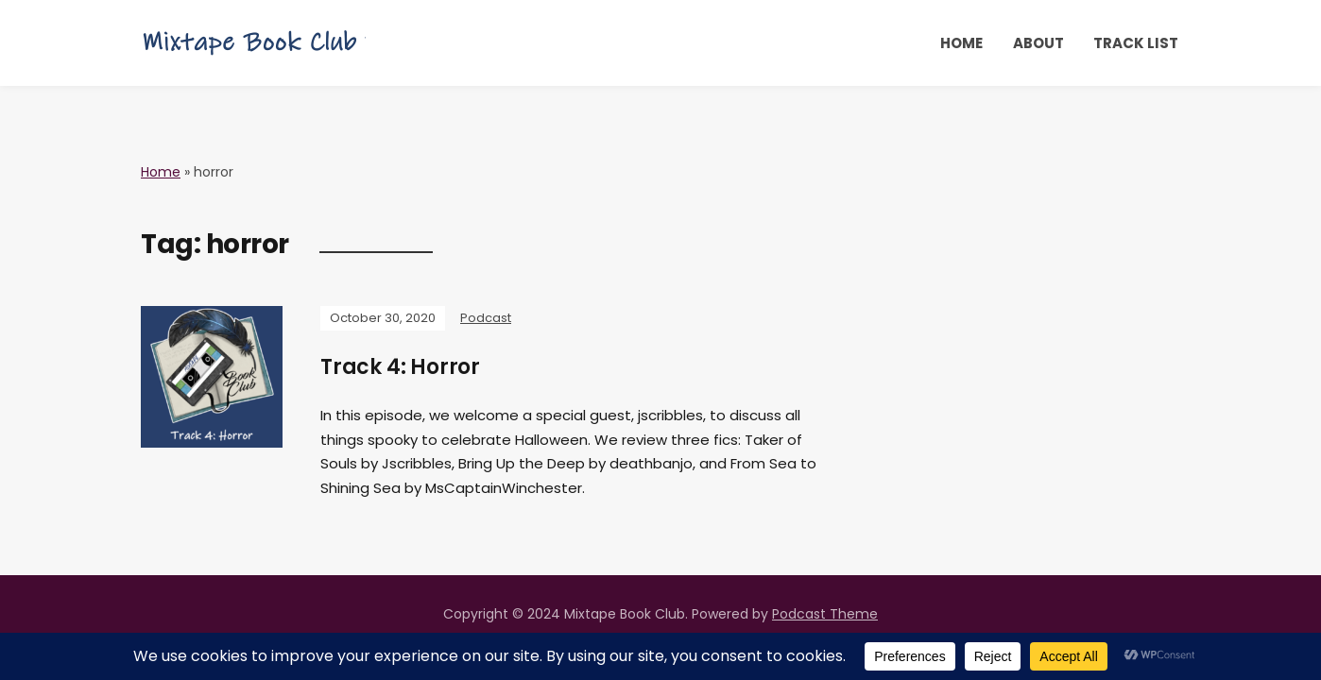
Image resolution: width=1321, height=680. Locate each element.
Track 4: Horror (400, 367)
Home (961, 43)
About (1038, 43)
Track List (1135, 43)
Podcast (485, 318)
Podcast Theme (825, 613)
